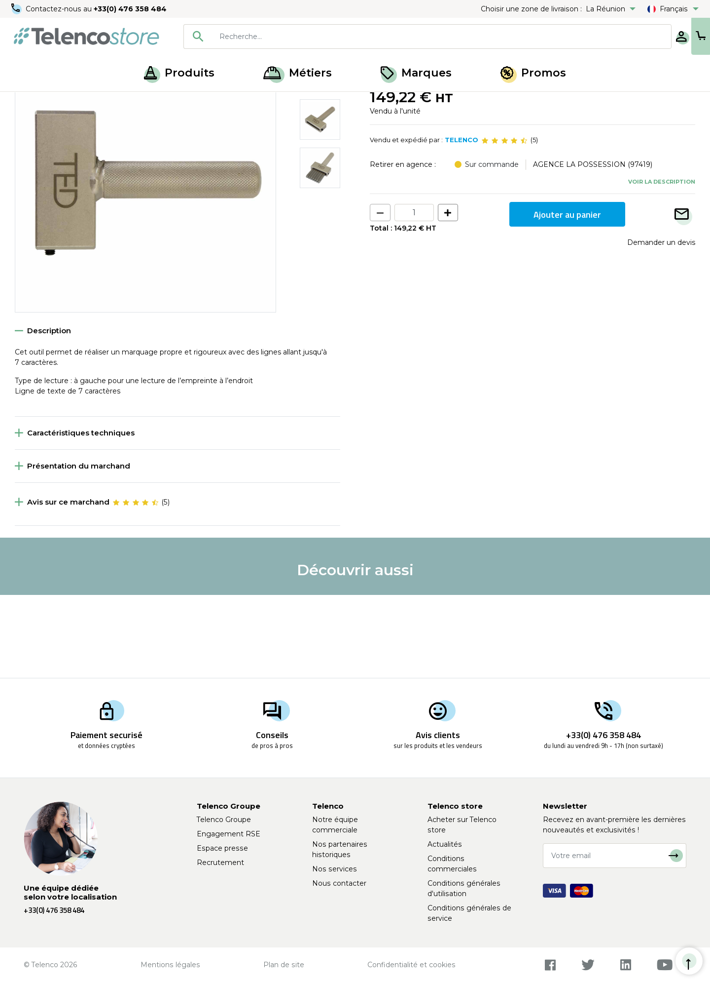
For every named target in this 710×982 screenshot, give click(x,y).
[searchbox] (409, 36)
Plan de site (283, 964)
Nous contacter (339, 883)
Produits (179, 72)
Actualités (444, 844)
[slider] (504, 223)
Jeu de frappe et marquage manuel (246, 103)
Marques (416, 72)
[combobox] (395, 36)
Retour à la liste (45, 124)
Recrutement (220, 862)
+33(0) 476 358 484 (130, 8)
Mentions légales (170, 964)
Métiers (297, 72)
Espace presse (222, 848)
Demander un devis (661, 325)
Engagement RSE (228, 833)
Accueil (26, 103)
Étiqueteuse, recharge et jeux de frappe (114, 103)
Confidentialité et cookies (411, 964)
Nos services (334, 868)
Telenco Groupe (224, 819)
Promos (533, 72)
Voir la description (661, 264)
